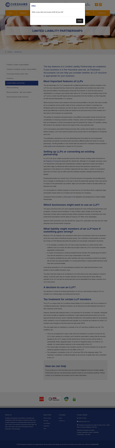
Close (80, 21)
